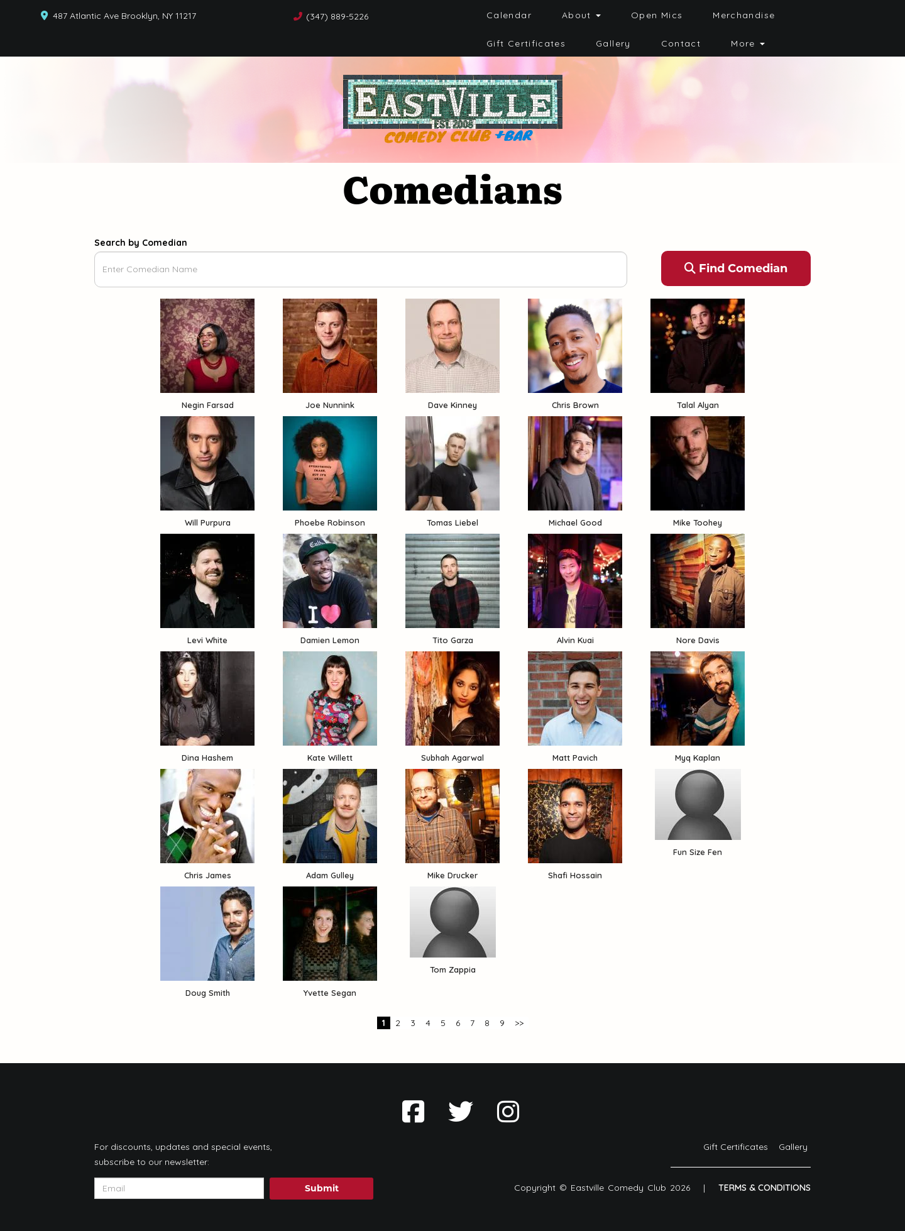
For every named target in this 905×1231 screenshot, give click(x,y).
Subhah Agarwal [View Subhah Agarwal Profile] (452, 758)
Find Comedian (735, 268)
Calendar (509, 15)
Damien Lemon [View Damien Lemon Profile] (329, 640)
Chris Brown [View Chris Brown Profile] (575, 405)
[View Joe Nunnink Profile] (330, 344)
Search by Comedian (140, 242)
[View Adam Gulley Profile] (330, 814)
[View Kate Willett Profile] (330, 697)
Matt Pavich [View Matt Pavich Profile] (575, 758)
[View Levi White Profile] (207, 579)
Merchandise (744, 15)
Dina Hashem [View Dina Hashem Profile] (207, 758)
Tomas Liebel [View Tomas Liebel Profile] (452, 522)
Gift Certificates (526, 43)
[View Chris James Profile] (207, 814)
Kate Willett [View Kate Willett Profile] (330, 758)
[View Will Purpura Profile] (207, 462)
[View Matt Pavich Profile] (575, 697)
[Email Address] (179, 1188)
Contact (681, 43)
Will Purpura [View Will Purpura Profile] (208, 522)
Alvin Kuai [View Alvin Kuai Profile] (575, 640)
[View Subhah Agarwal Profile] (452, 697)
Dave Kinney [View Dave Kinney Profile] (452, 405)
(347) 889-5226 (337, 16)
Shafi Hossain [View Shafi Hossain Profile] (575, 875)
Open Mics (657, 15)
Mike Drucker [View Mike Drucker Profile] (452, 875)
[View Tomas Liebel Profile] (452, 462)
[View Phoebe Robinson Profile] (330, 462)
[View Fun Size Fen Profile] (698, 804)
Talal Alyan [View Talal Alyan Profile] (698, 405)
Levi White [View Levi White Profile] (207, 640)
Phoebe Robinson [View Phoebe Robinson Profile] (330, 522)
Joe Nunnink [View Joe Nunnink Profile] (329, 405)
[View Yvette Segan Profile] (330, 932)
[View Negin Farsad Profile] (207, 344)
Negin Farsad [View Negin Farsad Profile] (208, 405)
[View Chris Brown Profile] (575, 344)
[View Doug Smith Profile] (207, 932)
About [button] (581, 15)
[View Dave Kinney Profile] (452, 344)
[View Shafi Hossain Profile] (575, 814)
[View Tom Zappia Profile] (453, 922)
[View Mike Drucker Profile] (452, 814)
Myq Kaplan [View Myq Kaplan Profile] (697, 758)
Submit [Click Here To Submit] (322, 1188)
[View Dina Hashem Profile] (207, 697)
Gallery (613, 43)
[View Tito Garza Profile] (452, 579)
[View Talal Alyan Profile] (697, 344)
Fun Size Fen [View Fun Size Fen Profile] (697, 852)
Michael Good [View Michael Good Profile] (575, 522)
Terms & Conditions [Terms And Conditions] (764, 1187)
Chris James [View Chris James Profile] (207, 875)
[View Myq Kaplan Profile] (697, 697)
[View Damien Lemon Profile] (330, 579)
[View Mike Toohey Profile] (697, 462)
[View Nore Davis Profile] (697, 579)
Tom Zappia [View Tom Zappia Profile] (453, 969)
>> (519, 1023)
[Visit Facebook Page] (413, 1111)
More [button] (748, 43)
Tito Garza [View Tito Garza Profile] (452, 640)
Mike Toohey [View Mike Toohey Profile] (697, 522)
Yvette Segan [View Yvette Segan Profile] (330, 993)
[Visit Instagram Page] (508, 1111)
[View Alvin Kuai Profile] (575, 579)
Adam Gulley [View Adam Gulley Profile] (330, 875)
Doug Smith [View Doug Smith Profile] (207, 993)
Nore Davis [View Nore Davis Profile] (698, 640)
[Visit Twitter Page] (460, 1111)
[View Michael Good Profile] (575, 462)
